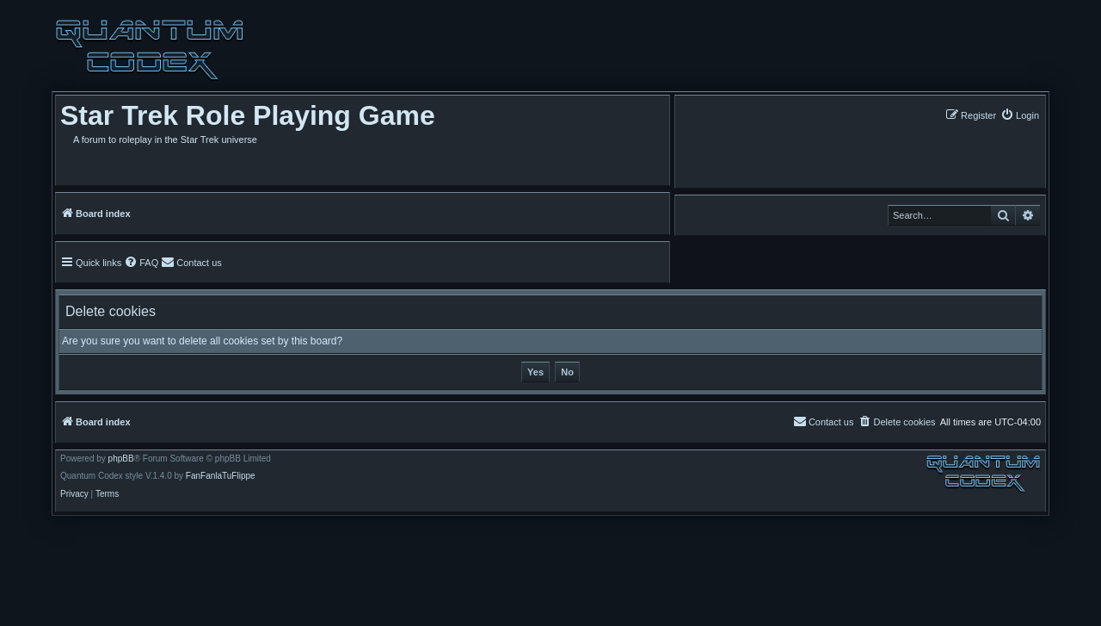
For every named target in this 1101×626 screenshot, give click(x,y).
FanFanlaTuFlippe (220, 476)
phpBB (121, 459)
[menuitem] (1019, 114)
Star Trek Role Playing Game (247, 115)
